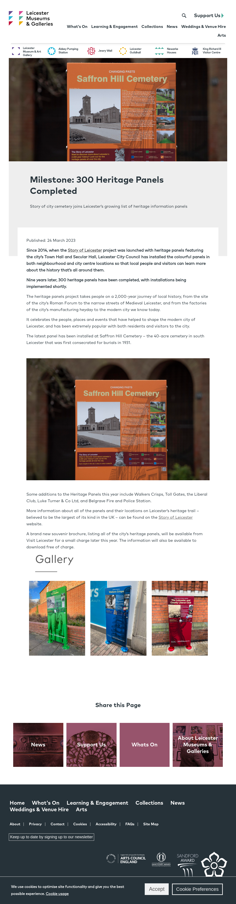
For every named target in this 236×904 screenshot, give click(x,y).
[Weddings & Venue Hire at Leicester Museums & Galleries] (203, 27)
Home (17, 803)
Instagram (41, 855)
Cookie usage (57, 894)
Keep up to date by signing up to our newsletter (51, 837)
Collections (149, 803)
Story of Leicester (85, 251)
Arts (81, 809)
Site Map (151, 824)
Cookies (80, 824)
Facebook (10, 854)
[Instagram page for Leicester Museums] (172, 15)
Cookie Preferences (197, 889)
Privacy (35, 824)
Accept (156, 889)
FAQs (129, 824)
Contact (57, 824)
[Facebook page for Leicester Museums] (155, 15)
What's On (45, 803)
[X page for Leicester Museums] (163, 15)
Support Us (209, 15)
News (177, 803)
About (15, 824)
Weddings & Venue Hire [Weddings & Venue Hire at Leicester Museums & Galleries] (39, 809)
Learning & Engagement (97, 803)
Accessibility (106, 824)
